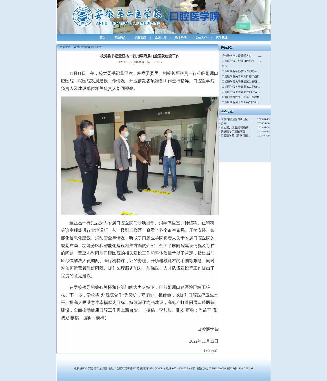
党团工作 (161, 37)
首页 (102, 37)
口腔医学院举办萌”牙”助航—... (240, 71)
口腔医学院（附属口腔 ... (236, 135)
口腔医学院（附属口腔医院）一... (242, 60)
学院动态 (140, 37)
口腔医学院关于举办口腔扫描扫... (242, 76)
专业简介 (120, 37)
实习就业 (221, 37)
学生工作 (201, 37)
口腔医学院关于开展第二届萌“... (241, 81)
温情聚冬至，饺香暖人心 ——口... (242, 55)
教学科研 (181, 37)
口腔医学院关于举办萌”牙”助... (240, 102)
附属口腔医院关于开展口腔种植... (242, 97)
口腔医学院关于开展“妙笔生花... (241, 92)
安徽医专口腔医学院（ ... (236, 131)
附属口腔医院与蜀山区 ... (236, 119)
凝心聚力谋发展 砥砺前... (236, 127)
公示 (224, 66)
